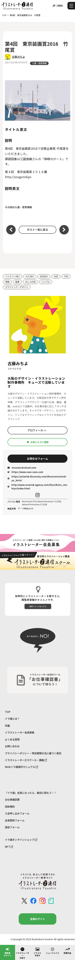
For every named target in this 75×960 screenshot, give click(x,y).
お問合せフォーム (37, 458)
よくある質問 (12, 739)
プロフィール (36, 430)
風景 (17, 281)
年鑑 (7, 725)
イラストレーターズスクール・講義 (26, 760)
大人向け (30, 276)
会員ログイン (37, 919)
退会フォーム (12, 827)
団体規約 (10, 806)
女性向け (44, 276)
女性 (56, 276)
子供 (66, 276)
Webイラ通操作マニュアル (21, 767)
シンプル (45, 281)
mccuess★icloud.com (22, 467)
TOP (7, 712)
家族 (7, 281)
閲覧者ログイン (7, 952)
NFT (9, 846)
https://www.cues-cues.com (25, 471)
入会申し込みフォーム (17, 813)
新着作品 (67, 950)
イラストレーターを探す (22, 953)
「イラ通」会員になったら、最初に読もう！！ (30, 793)
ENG (60, 5)
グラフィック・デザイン (16, 287)
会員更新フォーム (14, 820)
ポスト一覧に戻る (37, 229)
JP (53, 5)
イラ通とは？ (12, 718)
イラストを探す (37, 952)
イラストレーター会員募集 (19, 732)
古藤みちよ (18, 57)
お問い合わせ (12, 746)
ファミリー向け (12, 276)
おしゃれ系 (30, 281)
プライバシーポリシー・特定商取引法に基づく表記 (33, 753)
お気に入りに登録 (37, 442)
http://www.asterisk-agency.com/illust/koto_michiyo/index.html (37, 486)
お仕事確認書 (12, 799)
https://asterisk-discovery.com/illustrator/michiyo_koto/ (37, 478)
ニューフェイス (52, 950)
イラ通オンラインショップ (21, 839)
